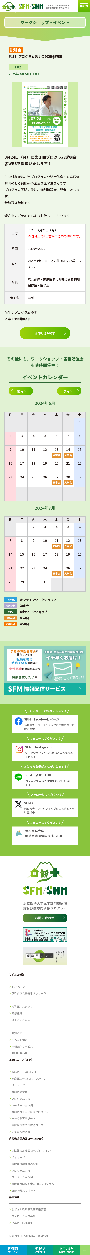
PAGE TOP (85, 1250)
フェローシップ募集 (23, 1216)
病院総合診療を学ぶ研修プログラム (33, 1184)
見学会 (56, 455)
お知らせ (17, 1033)
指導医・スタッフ (22, 1006)
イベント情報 (19, 1040)
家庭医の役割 (19, 1092)
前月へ (22, 390)
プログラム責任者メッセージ (29, 993)
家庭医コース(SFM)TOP (26, 1072)
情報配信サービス (22, 1046)
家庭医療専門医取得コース (27, 1125)
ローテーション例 (22, 1105)
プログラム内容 (21, 1098)
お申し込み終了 (45, 333)
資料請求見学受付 (40, 1250)
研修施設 (17, 1013)
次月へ (68, 390)
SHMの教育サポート (24, 1190)
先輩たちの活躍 (21, 1132)
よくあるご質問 (21, 1020)
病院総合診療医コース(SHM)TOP (31, 1151)
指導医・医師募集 (22, 1223)
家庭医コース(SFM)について (28, 1078)
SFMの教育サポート (23, 1118)
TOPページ (18, 987)
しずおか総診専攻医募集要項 (29, 1209)
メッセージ (18, 1085)
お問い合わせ (19, 1053)
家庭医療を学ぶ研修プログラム (30, 1112)
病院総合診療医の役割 (25, 1164)
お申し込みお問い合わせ (67, 1250)
